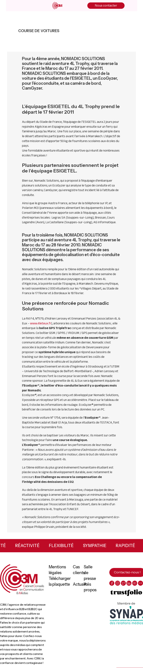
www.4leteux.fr (40, 323)
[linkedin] (128, 583)
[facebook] (111, 583)
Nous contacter (106, 5)
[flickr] (140, 583)
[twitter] (123, 583)
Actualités (82, 584)
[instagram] (117, 583)
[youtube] (134, 583)
